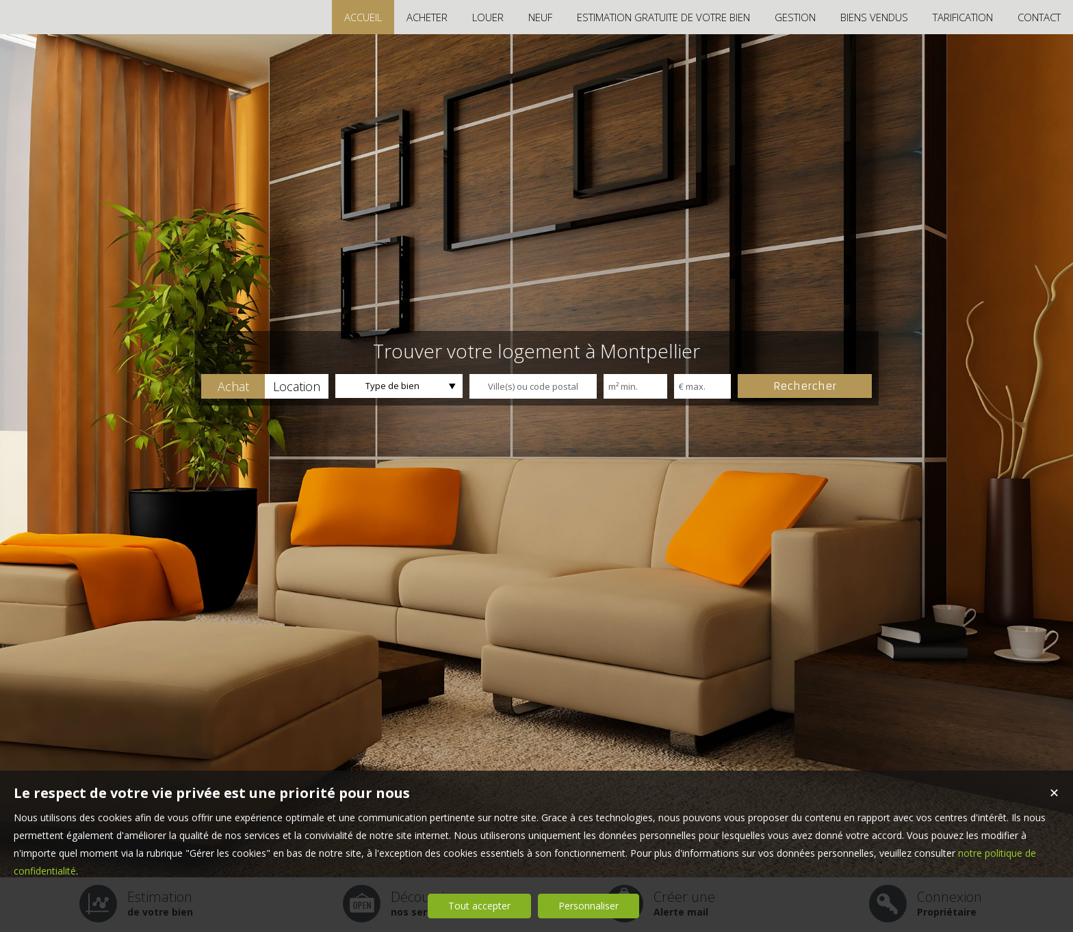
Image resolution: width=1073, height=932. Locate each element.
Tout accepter (479, 905)
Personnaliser (588, 905)
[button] (233, 386)
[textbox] (533, 386)
